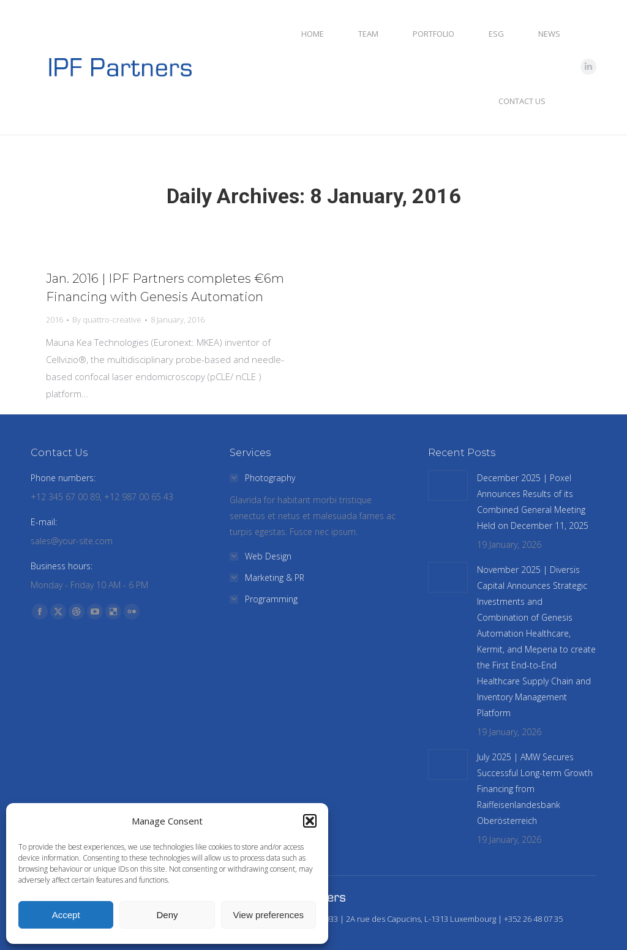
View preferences (268, 915)
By (106, 319)
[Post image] (448, 485)
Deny (167, 915)
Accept (66, 915)
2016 (54, 319)
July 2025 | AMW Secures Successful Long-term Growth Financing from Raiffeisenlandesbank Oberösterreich (535, 788)
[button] (310, 821)
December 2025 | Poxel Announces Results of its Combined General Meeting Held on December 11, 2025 (532, 501)
